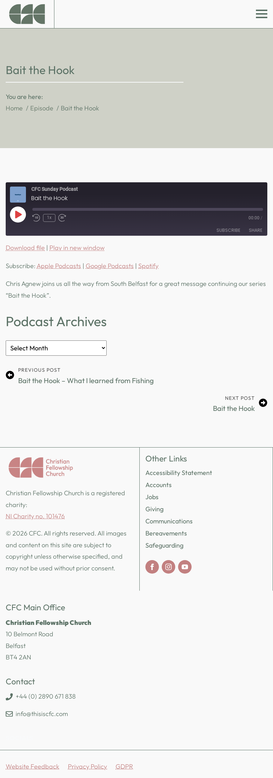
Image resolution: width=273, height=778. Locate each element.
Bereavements (166, 533)
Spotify (148, 266)
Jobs (152, 497)
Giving (154, 509)
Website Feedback (32, 766)
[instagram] (168, 567)
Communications (169, 521)
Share (255, 230)
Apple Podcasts (59, 266)
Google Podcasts (110, 266)
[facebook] (152, 567)
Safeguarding (164, 545)
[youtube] (185, 567)
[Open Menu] (261, 14)
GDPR (124, 766)
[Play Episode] (18, 214)
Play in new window (77, 248)
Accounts (158, 485)
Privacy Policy (87, 766)
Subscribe (228, 230)
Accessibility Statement (178, 473)
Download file (25, 248)
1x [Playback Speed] (49, 217)
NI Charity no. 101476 (35, 516)
